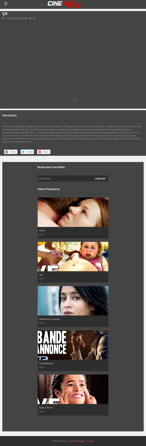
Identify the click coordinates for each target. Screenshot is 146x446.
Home (42, 230)
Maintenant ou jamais (49, 319)
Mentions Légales (76, 441)
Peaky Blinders (46, 363)
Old (40, 274)
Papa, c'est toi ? (46, 407)
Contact (90, 441)
